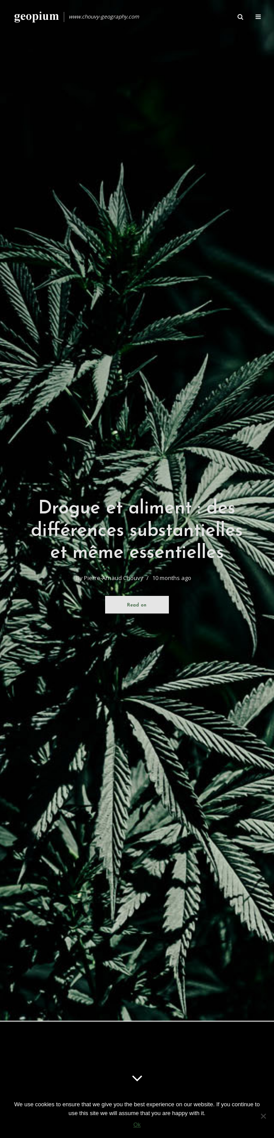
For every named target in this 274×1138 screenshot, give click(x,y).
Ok (137, 1124)
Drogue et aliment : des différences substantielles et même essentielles (137, 531)
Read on (136, 605)
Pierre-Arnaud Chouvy (113, 578)
